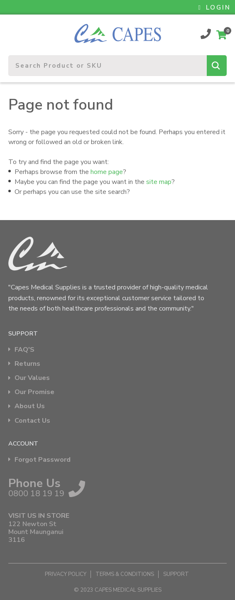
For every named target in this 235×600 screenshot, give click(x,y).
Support (176, 574)
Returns (27, 364)
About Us (30, 406)
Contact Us (32, 421)
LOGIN (214, 7)
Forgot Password (43, 460)
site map (158, 181)
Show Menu (13, 30)
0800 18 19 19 (206, 34)
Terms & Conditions (124, 574)
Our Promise (34, 392)
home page (107, 171)
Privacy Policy (65, 574)
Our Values (32, 378)
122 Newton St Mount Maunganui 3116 (36, 532)
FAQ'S (24, 350)
